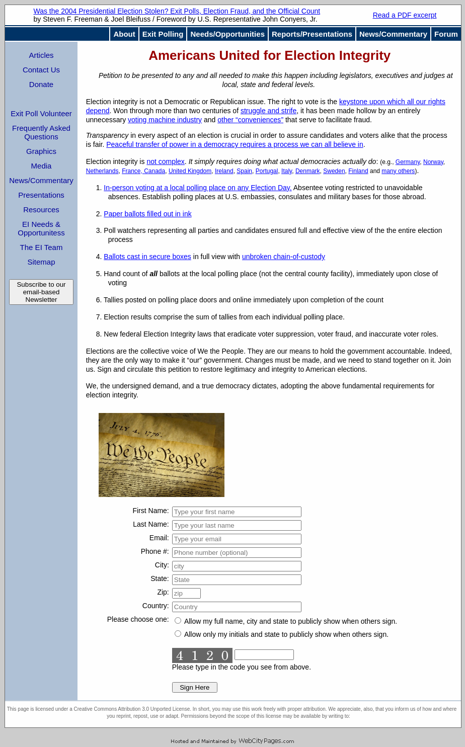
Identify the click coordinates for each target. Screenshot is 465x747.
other (250, 120)
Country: (155, 606)
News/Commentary (393, 34)
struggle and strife (268, 111)
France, (133, 171)
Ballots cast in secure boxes (147, 257)
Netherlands (102, 171)
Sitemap (41, 262)
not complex (165, 161)
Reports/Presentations (312, 34)
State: (159, 578)
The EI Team (41, 247)
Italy (286, 171)
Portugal (267, 171)
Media (41, 165)
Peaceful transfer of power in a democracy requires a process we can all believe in (234, 144)
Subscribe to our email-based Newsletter (41, 292)
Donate (41, 84)
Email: (159, 538)
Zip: (163, 592)
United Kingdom (190, 171)
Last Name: (151, 524)
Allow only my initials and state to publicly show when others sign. (282, 634)
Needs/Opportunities (227, 34)
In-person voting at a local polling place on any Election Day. (197, 188)
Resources (41, 209)
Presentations (41, 195)
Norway (433, 161)
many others (398, 171)
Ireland (224, 171)
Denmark (307, 171)
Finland (358, 171)
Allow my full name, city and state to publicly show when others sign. (286, 621)
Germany (408, 161)
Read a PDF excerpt (405, 15)
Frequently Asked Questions (41, 132)
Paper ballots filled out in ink (147, 214)
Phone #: (155, 551)
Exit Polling (163, 34)
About (124, 34)
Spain (244, 171)
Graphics (41, 151)
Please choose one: (138, 619)
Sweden (334, 171)
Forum (446, 34)
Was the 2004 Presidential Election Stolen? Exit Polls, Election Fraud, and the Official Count (176, 11)
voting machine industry (165, 120)
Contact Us (41, 69)
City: (162, 565)
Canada (154, 171)
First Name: (150, 511)
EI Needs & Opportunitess (41, 228)
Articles (41, 55)
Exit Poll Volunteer (41, 113)
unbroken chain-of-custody (283, 257)
